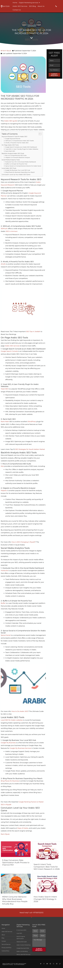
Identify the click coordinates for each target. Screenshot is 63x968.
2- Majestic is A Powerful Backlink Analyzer (17, 157)
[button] (29, 2)
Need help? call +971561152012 (31, 913)
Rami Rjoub (5, 834)
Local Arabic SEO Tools (9, 168)
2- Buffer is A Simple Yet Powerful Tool (15, 164)
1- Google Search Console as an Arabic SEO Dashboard (20, 147)
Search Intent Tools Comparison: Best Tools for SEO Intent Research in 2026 (47, 866)
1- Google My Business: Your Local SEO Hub (17, 170)
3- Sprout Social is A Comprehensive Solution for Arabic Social (22, 166)
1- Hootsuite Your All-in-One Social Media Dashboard (20, 162)
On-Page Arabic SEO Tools (10, 145)
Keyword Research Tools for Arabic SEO (14, 136)
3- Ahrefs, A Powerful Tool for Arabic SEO (16, 142)
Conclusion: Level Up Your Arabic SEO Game (16, 174)
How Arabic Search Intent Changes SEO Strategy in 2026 (45, 899)
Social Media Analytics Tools (11, 160)
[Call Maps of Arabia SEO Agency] (56, 6)
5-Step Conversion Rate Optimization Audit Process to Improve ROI (15, 862)
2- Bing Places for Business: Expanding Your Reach (19, 172)
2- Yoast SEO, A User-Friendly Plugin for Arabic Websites (21, 149)
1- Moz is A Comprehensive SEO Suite (15, 155)
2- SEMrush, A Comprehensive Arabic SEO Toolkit (19, 140)
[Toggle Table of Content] (39, 133)
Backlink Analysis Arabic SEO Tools (13, 153)
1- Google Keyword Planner (12, 138)
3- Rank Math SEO (9, 151)
